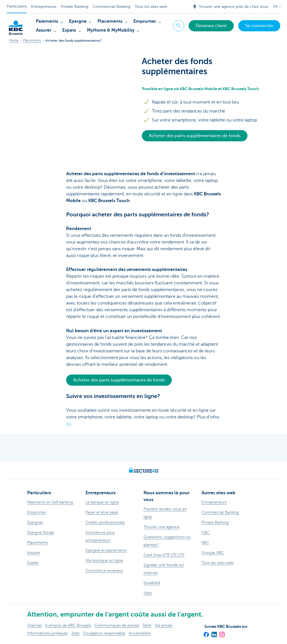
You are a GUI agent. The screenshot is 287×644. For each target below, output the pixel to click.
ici (68, 423)
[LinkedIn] (213, 632)
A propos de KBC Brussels (68, 625)
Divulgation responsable (104, 633)
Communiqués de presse (116, 625)
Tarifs (146, 625)
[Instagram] (221, 632)
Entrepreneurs (43, 6)
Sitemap (34, 625)
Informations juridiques (47, 633)
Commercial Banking (111, 6)
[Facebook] (206, 632)
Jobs (75, 633)
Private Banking (74, 6)
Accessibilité (140, 633)
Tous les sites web (151, 6)
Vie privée (163, 625)
